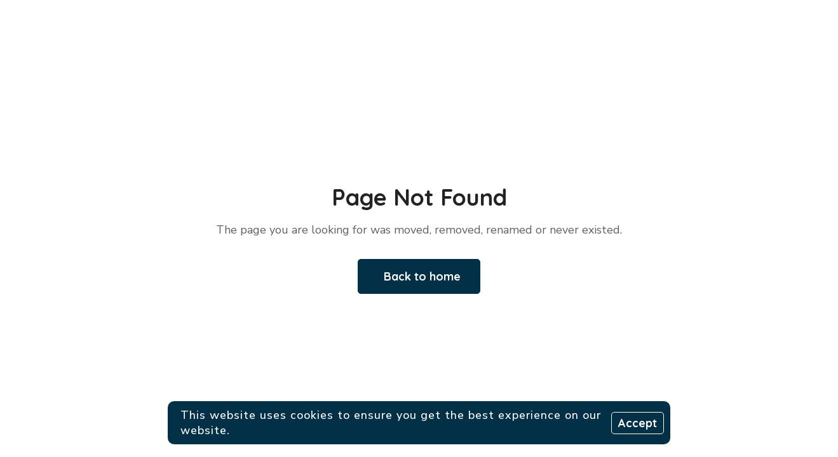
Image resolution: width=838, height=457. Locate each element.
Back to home (422, 276)
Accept (637, 423)
